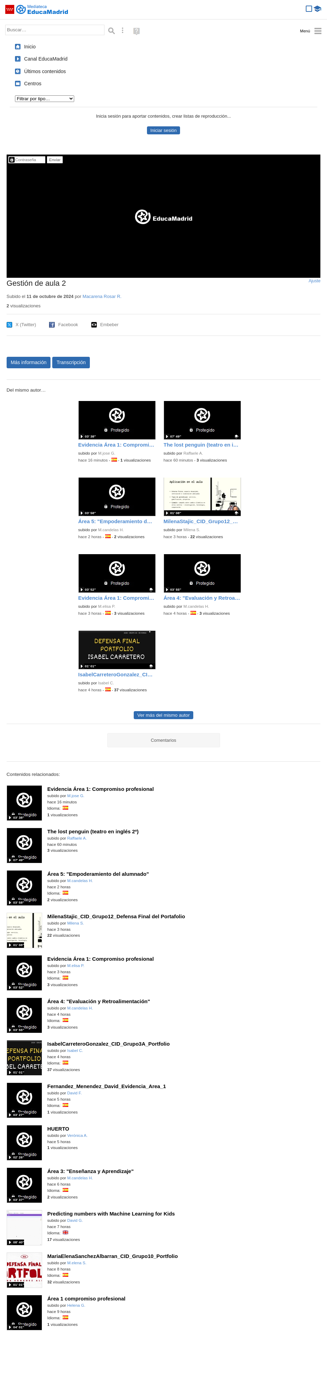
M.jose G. (106, 453)
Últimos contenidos (45, 71)
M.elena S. (76, 1263)
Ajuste (314, 280)
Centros (32, 83)
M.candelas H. (111, 530)
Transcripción (71, 362)
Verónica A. (77, 1135)
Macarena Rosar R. (102, 296)
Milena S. (192, 530)
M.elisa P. (106, 606)
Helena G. (76, 1305)
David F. (74, 1093)
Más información (29, 362)
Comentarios (163, 740)
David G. (75, 1220)
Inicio (30, 46)
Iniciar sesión (163, 130)
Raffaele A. (193, 453)
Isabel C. (106, 683)
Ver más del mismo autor (163, 715)
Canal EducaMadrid (46, 59)
